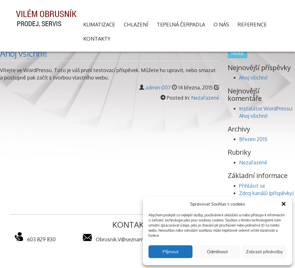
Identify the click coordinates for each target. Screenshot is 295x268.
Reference (252, 24)
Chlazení (136, 24)
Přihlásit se (252, 186)
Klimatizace (99, 24)
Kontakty (96, 38)
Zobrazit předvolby (264, 251)
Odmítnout (217, 251)
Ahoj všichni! (23, 53)
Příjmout (171, 251)
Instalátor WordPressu (265, 108)
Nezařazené (205, 98)
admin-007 (158, 87)
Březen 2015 (253, 139)
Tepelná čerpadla (181, 24)
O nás (221, 24)
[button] (283, 204)
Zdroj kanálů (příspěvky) (266, 193)
